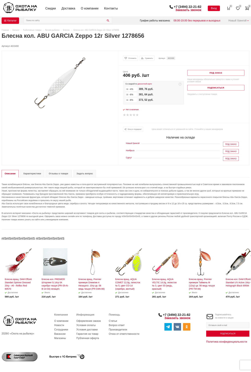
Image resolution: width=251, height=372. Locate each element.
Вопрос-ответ (117, 325)
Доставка (68, 8)
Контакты (111, 8)
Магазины (60, 338)
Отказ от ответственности (124, 333)
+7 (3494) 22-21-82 (187, 6)
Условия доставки (87, 329)
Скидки (50, 8)
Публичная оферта (87, 338)
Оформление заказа (88, 321)
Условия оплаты (86, 325)
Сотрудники (61, 329)
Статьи (113, 321)
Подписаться (227, 333)
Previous (241, 237)
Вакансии (60, 333)
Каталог (12, 20)
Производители (118, 329)
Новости (59, 325)
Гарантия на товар (87, 333)
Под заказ (230, 144)
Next (247, 237)
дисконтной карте (145, 84)
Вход (214, 8)
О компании (89, 8)
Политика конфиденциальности (226, 341)
